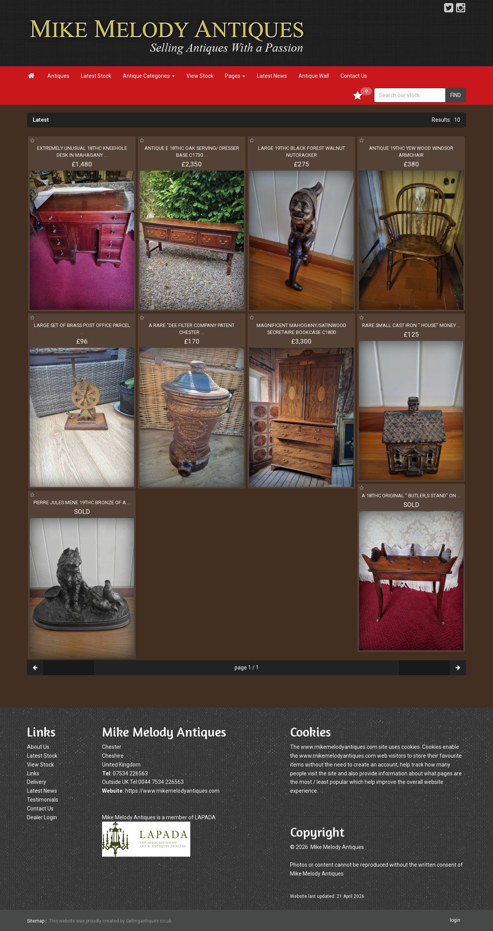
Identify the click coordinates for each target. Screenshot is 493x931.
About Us (38, 747)
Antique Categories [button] (149, 76)
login (455, 920)
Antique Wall (313, 76)
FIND (455, 95)
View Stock (199, 76)
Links (33, 773)
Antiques (58, 76)
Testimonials (42, 800)
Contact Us (353, 76)
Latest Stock (96, 76)
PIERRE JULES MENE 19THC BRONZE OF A (82, 502)
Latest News (272, 76)
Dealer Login (42, 817)
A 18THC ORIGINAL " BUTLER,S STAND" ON (411, 495)
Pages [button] (235, 76)
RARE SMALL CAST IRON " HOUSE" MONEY (411, 325)
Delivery (36, 782)
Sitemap (35, 920)
